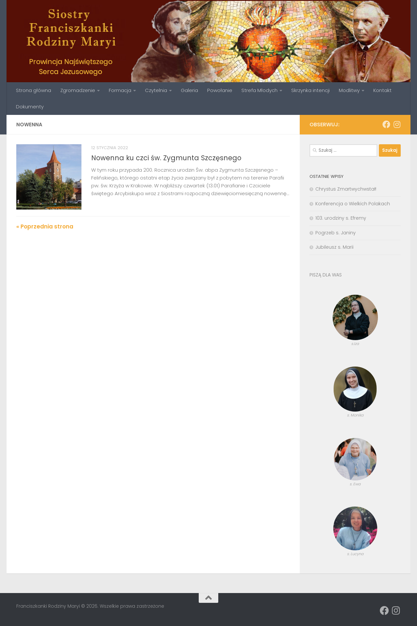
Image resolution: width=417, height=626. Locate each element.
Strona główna (33, 90)
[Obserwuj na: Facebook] (386, 124)
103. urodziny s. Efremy (340, 218)
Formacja (120, 90)
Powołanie (219, 90)
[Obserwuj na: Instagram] (397, 124)
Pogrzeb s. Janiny (335, 232)
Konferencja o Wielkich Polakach (352, 203)
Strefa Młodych (259, 90)
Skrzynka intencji (310, 90)
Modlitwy (349, 90)
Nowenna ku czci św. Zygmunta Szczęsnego (166, 158)
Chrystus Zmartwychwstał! (345, 189)
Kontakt (382, 90)
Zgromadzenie (77, 90)
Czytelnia (156, 90)
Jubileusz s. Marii (334, 247)
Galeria (189, 90)
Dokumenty (30, 106)
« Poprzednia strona (44, 226)
